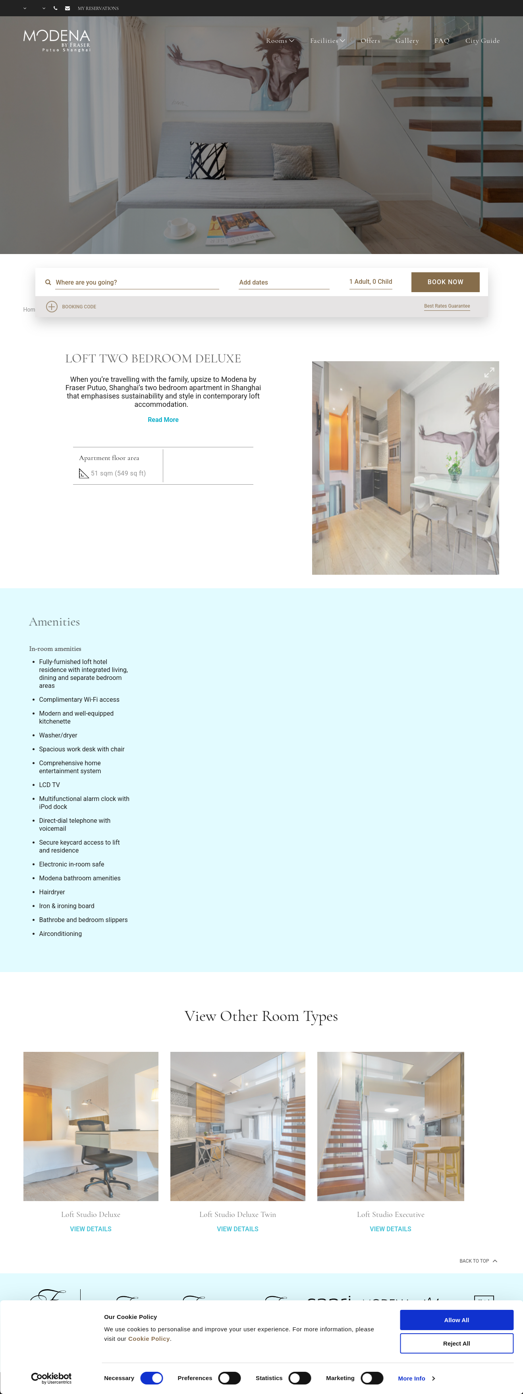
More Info (411, 1378)
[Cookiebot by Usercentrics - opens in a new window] (51, 1378)
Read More (163, 420)
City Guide (482, 40)
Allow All (456, 1320)
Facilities (324, 40)
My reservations (98, 8)
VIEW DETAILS (90, 1252)
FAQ (442, 40)
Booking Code (79, 307)
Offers (370, 40)
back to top (477, 1261)
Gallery (407, 40)
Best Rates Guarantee (447, 306)
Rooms (277, 40)
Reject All (456, 1343)
